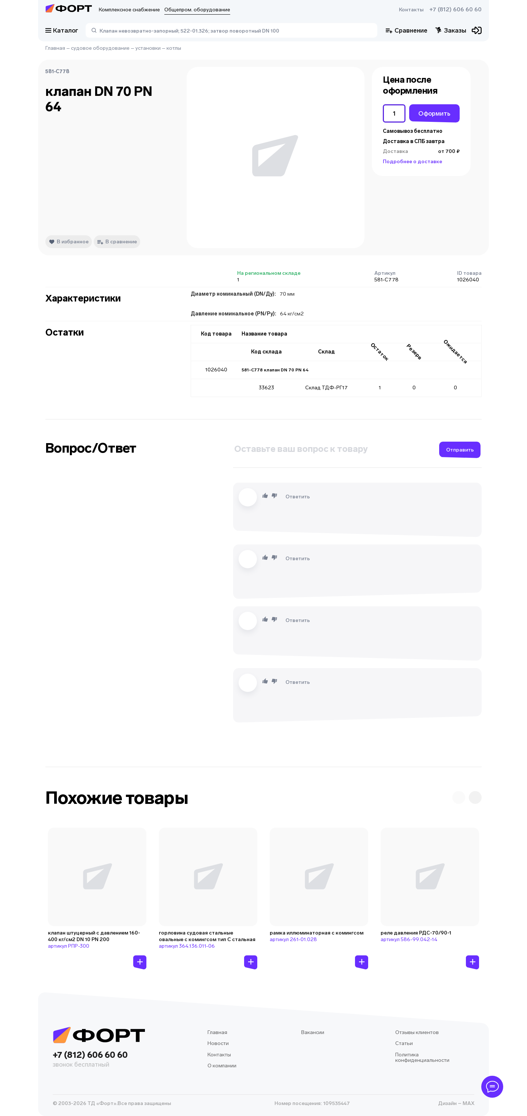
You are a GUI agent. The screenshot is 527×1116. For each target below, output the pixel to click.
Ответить (297, 497)
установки (148, 48)
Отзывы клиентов (417, 1032)
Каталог (61, 30)
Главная (55, 48)
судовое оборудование (100, 48)
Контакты (411, 10)
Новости (218, 1043)
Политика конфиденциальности (422, 1057)
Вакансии (312, 1032)
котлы (174, 48)
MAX (467, 1103)
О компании (222, 1065)
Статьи (404, 1043)
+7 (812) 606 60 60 (455, 9)
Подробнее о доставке (412, 161)
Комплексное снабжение (129, 10)
